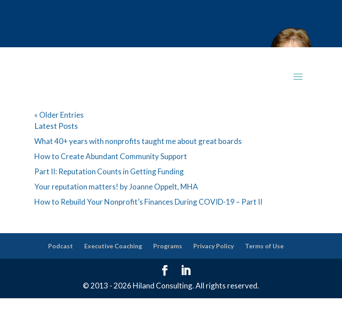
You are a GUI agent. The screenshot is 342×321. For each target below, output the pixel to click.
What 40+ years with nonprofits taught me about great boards (138, 141)
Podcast (60, 246)
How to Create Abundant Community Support (110, 156)
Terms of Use (264, 246)
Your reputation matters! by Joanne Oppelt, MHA (116, 186)
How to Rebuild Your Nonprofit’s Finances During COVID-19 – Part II (148, 201)
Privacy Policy (213, 246)
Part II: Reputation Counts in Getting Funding (109, 171)
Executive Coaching (113, 246)
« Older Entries (59, 114)
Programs (167, 246)
